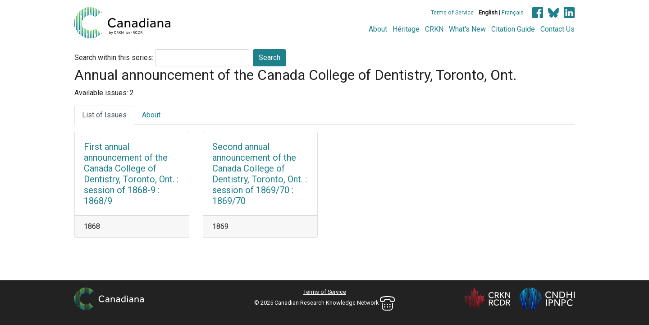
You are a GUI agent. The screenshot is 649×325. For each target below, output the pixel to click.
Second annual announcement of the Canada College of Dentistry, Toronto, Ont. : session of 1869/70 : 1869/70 (259, 173)
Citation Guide (513, 29)
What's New (467, 29)
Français (513, 12)
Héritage (406, 29)
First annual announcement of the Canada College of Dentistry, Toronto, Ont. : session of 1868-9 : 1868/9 (131, 173)
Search (269, 57)
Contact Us (557, 29)
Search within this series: (113, 57)
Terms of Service (452, 12)
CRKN (434, 29)
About (378, 29)
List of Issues (104, 115)
